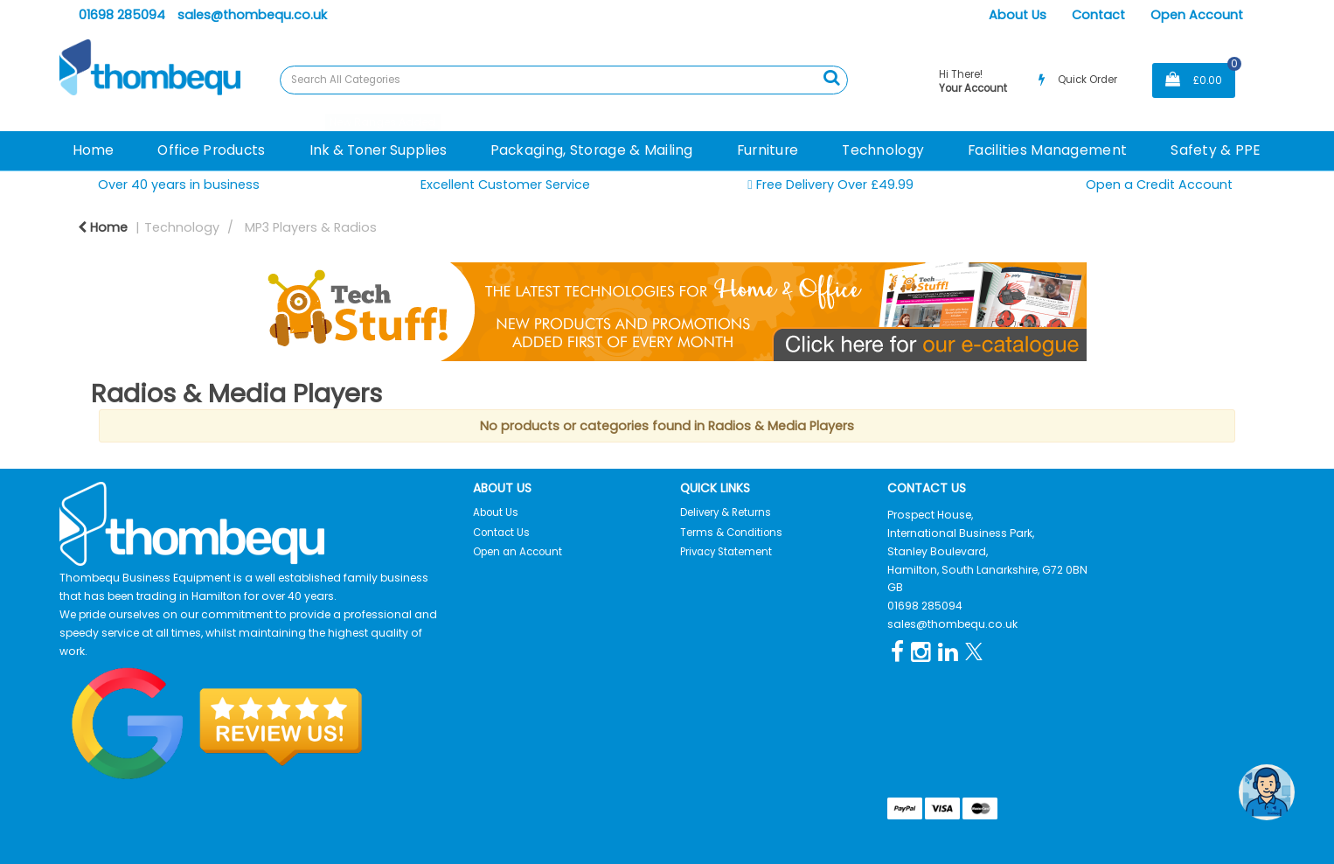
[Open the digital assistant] (1267, 792)
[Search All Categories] (564, 80)
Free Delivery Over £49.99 (830, 185)
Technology (883, 150)
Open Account (1196, 15)
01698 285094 (122, 15)
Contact (1098, 15)
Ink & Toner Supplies (378, 150)
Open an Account (517, 552)
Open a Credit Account (1159, 184)
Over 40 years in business (179, 184)
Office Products (211, 150)
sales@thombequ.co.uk (252, 15)
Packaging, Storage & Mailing (591, 150)
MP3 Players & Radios (311, 227)
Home (93, 150)
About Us (1017, 15)
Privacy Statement (726, 552)
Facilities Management (1047, 150)
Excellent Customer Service (505, 184)
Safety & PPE (1216, 150)
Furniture (768, 150)
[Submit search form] (831, 78)
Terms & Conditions (731, 533)
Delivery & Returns (725, 512)
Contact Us (501, 533)
